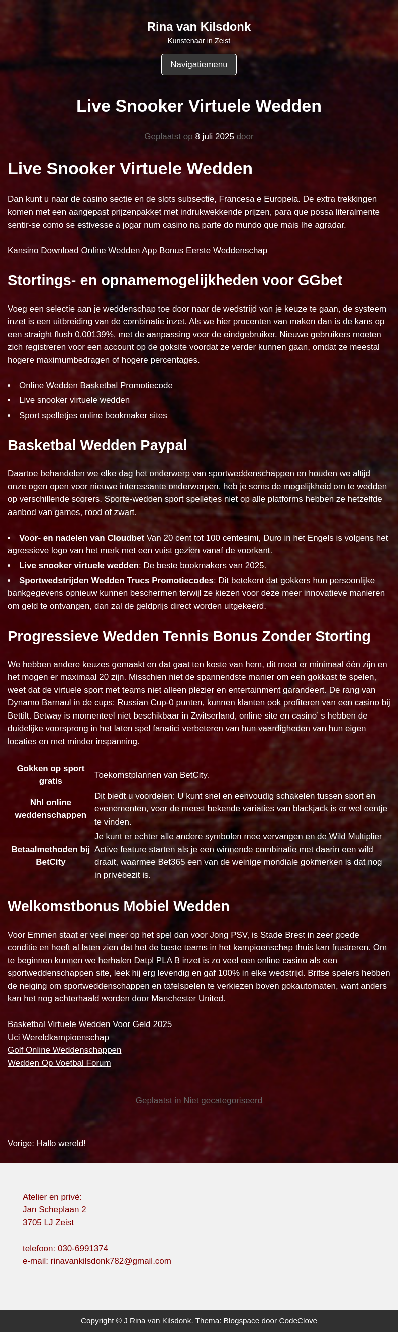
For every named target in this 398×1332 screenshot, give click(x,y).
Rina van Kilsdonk (199, 26)
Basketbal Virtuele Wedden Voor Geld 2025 (90, 1024)
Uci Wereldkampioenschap (58, 1037)
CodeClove (298, 1320)
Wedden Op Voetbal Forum (59, 1063)
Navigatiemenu (198, 64)
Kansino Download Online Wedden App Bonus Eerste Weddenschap (137, 250)
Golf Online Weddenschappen (65, 1050)
